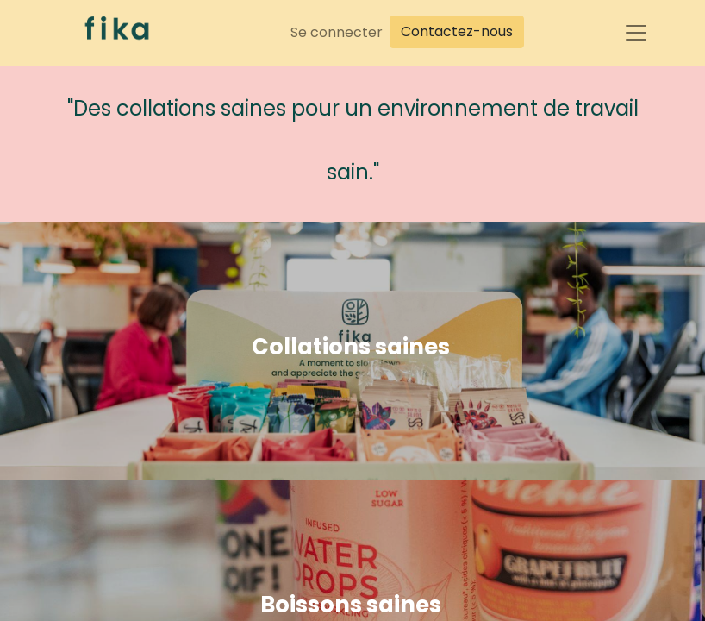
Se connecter (336, 32)
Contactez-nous (457, 31)
